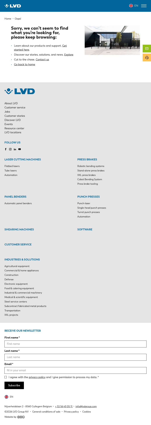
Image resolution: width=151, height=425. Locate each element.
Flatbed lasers (12, 166)
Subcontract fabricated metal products (25, 306)
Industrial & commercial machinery (23, 292)
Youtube (19, 149)
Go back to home (24, 64)
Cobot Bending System (89, 179)
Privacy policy (71, 411)
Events (8, 124)
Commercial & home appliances (21, 270)
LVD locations (12, 132)
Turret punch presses (88, 212)
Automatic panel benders (18, 203)
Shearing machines (19, 229)
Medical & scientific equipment (21, 297)
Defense (9, 279)
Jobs (7, 111)
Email (8, 364)
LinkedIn (15, 149)
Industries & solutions (22, 259)
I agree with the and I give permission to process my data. (53, 377)
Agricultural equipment (16, 266)
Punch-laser (83, 203)
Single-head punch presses (91, 207)
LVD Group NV (21, 411)
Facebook (5, 149)
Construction (11, 275)
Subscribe (14, 385)
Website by (14, 416)
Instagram (10, 149)
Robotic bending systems (90, 166)
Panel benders (15, 196)
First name (11, 337)
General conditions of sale (46, 411)
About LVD (11, 103)
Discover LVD (12, 120)
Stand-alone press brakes (90, 170)
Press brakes (87, 159)
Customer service (14, 107)
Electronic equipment (16, 283)
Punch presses (88, 196)
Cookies (86, 411)
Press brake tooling (87, 183)
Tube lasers (10, 170)
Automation (10, 175)
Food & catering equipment (19, 288)
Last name (11, 350)
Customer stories (14, 115)
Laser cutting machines (22, 159)
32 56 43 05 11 (64, 406)
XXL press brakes (86, 175)
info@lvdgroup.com (86, 406)
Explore (68, 54)
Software (84, 229)
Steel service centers (15, 301)
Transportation (12, 310)
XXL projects (11, 314)
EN (136, 5)
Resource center (14, 128)
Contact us (42, 59)
